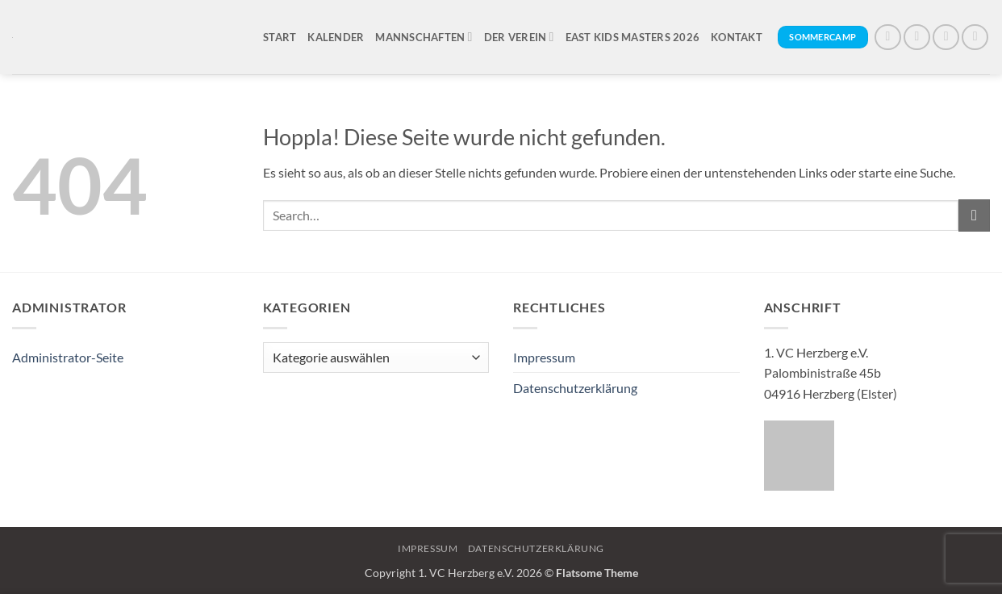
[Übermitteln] (974, 215)
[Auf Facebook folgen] (888, 37)
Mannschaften (423, 36)
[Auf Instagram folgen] (917, 37)
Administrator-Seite (67, 357)
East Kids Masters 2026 (633, 37)
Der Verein (519, 36)
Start (279, 37)
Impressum (544, 357)
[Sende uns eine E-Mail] (975, 37)
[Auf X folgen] (946, 37)
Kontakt (736, 37)
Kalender (335, 37)
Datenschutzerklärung (575, 387)
